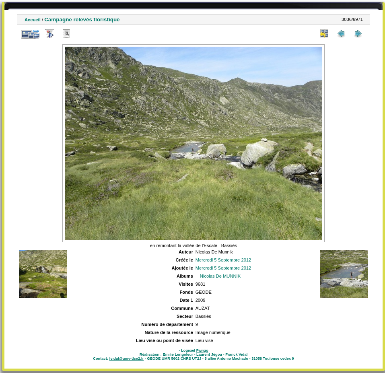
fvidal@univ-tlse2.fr (126, 359)
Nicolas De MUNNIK (220, 276)
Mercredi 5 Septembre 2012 (223, 260)
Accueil (33, 19)
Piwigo (202, 350)
